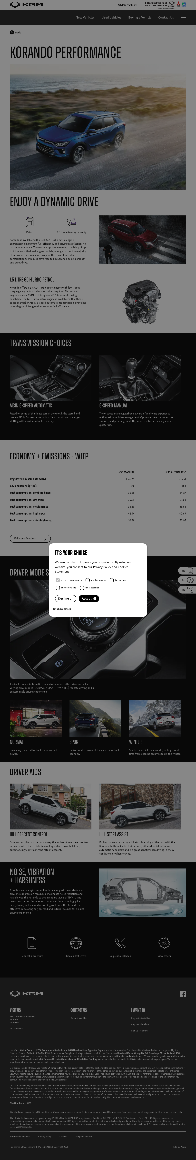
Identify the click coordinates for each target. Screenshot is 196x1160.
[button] (99, 608)
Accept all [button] (89, 598)
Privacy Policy (102, 567)
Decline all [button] (65, 598)
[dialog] (98, 580)
